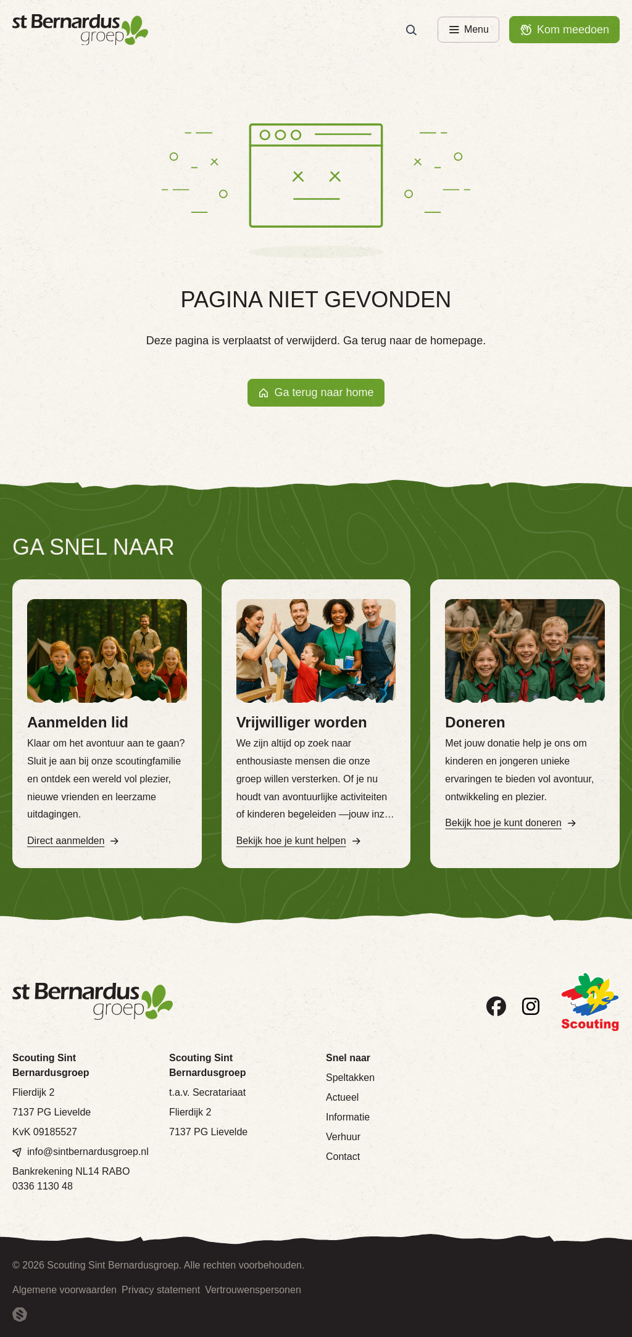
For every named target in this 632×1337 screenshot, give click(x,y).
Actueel (342, 1097)
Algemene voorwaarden (64, 1290)
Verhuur (343, 1137)
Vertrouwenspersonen (253, 1290)
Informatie (348, 1117)
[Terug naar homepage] (80, 30)
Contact (343, 1156)
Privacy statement (161, 1290)
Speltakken (350, 1077)
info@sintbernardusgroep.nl (88, 1151)
